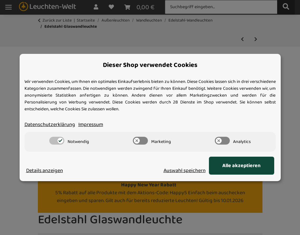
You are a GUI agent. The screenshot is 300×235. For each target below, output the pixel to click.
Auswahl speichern (185, 171)
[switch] (56, 141)
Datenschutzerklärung (49, 125)
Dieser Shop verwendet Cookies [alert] (150, 65)
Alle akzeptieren (241, 166)
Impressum (90, 125)
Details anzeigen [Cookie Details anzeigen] (44, 171)
